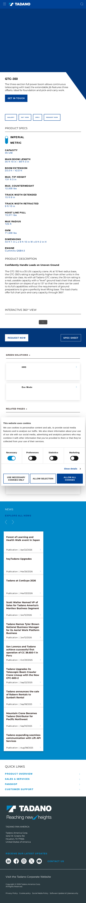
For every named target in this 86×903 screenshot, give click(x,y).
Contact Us (55, 861)
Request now (17, 337)
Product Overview (19, 773)
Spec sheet (70, 337)
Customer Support (19, 789)
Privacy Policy (12, 893)
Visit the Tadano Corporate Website (28, 876)
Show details (70, 468)
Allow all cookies (70, 478)
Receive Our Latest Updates (26, 853)
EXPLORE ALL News (18, 515)
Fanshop (11, 784)
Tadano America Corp (30, 884)
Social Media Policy (40, 893)
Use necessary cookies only (16, 478)
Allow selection (43, 478)
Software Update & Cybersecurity (64, 893)
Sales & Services (17, 779)
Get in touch (16, 98)
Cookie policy (25, 893)
